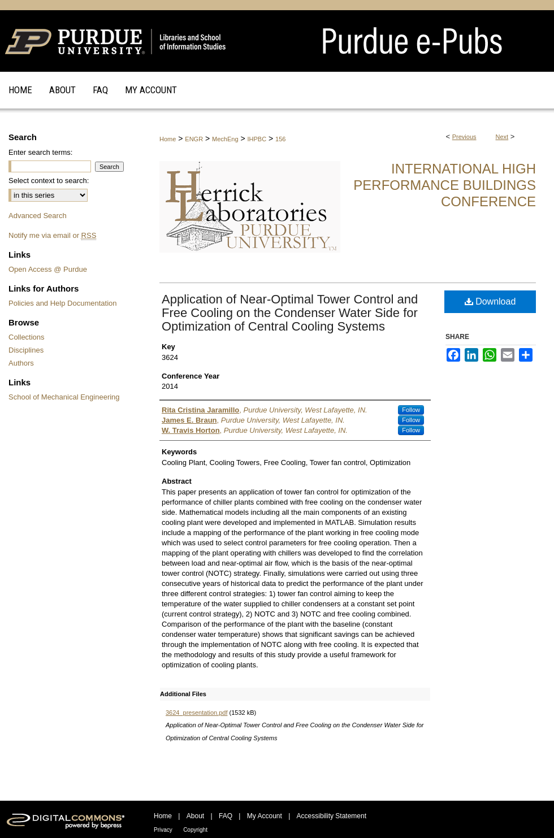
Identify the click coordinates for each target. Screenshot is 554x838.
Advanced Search (37, 215)
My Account (264, 816)
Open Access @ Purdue (47, 269)
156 (280, 139)
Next (502, 136)
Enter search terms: (40, 152)
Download (490, 301)
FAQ (225, 816)
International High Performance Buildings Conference (444, 185)
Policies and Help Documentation (62, 303)
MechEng (225, 139)
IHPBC (257, 139)
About (195, 816)
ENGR (194, 139)
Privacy (163, 830)
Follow (411, 409)
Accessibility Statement (331, 816)
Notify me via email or (52, 235)
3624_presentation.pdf (196, 712)
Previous (464, 136)
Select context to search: (48, 180)
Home (167, 139)
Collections (26, 337)
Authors (21, 363)
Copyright (195, 830)
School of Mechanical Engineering (64, 397)
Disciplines (26, 350)
